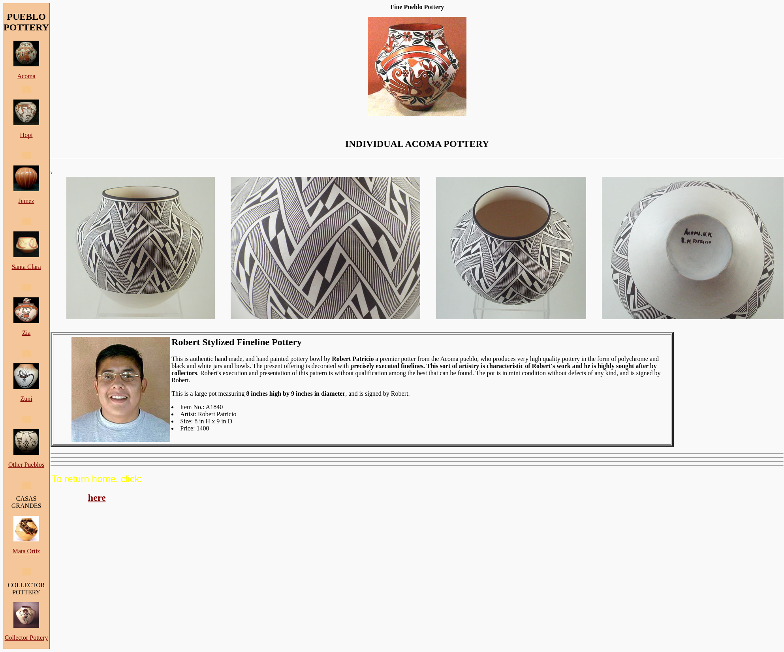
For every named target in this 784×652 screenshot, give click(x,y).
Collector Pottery (26, 637)
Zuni (26, 398)
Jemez (26, 200)
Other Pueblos (26, 464)
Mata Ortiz (26, 551)
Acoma (26, 76)
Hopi (26, 135)
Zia (26, 332)
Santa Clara (26, 266)
